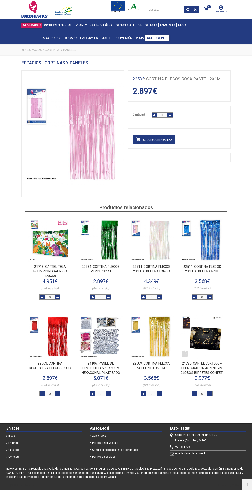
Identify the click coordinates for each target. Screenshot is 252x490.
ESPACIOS (34, 50)
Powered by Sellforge (230, 485)
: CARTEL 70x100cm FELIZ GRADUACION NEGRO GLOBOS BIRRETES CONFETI (202, 368)
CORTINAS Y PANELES (61, 50)
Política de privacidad (105, 442)
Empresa (13, 442)
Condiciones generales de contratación (116, 449)
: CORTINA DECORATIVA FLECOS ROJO (50, 365)
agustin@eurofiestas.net (190, 453)
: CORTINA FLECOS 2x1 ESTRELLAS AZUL (202, 269)
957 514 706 (182, 446)
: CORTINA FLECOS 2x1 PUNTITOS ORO (151, 365)
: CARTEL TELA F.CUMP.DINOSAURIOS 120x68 (50, 271)
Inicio (11, 435)
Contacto (14, 456)
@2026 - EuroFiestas (22, 485)
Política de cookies (103, 456)
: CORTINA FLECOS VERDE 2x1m (101, 269)
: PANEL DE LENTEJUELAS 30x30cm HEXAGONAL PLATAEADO (100, 368)
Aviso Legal (99, 435)
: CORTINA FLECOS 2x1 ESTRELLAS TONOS (151, 269)
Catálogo (14, 449)
